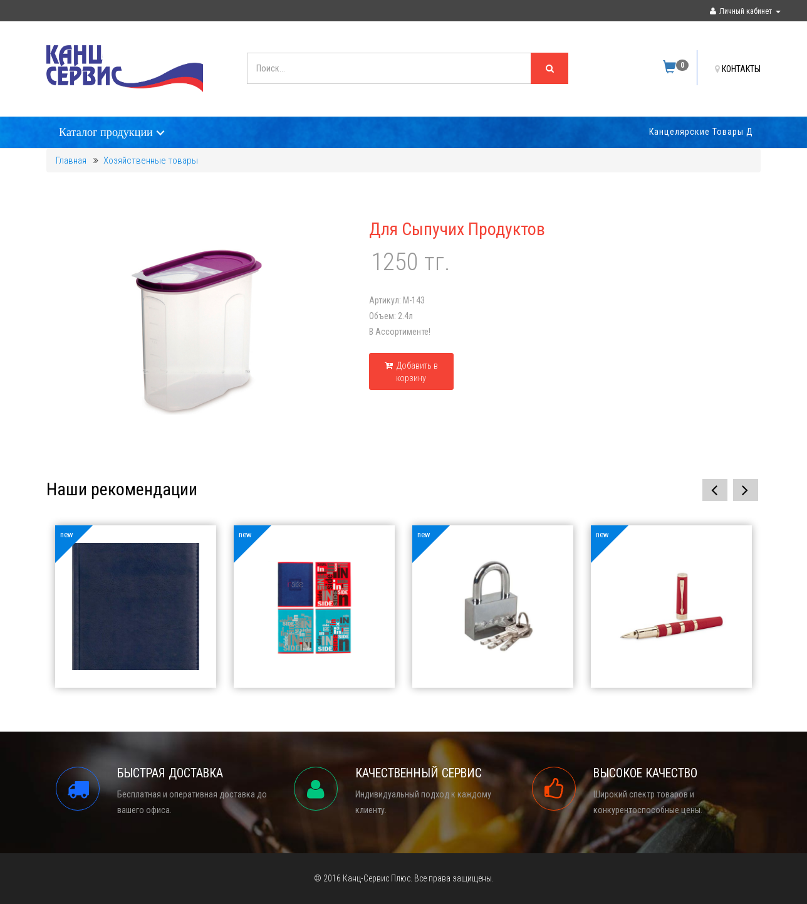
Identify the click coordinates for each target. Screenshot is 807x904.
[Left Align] (549, 68)
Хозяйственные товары (150, 160)
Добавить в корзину (411, 371)
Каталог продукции (106, 132)
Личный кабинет (745, 11)
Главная (71, 160)
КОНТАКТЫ (738, 69)
